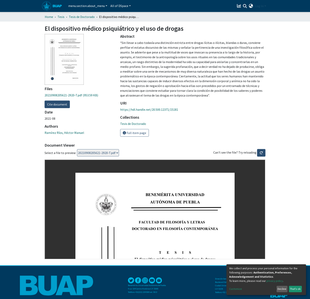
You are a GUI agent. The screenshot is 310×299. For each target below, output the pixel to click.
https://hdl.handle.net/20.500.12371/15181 (149, 110)
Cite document (57, 104)
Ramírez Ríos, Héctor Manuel (64, 133)
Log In (259, 6)
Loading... (98, 152)
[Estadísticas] (239, 6)
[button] (251, 6)
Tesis (61, 17)
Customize (235, 289)
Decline (282, 289)
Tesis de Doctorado (82, 17)
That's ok (295, 289)
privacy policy (274, 281)
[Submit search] (245, 6)
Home (49, 17)
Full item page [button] (134, 133)
